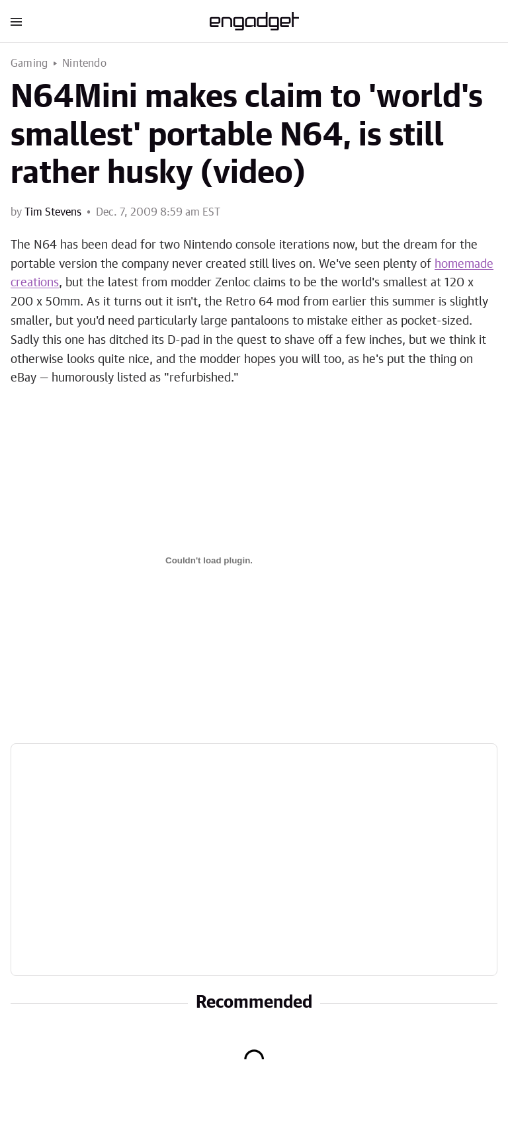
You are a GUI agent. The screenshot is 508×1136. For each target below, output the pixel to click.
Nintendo (84, 63)
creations (35, 283)
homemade (464, 264)
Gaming (29, 63)
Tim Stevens (52, 212)
